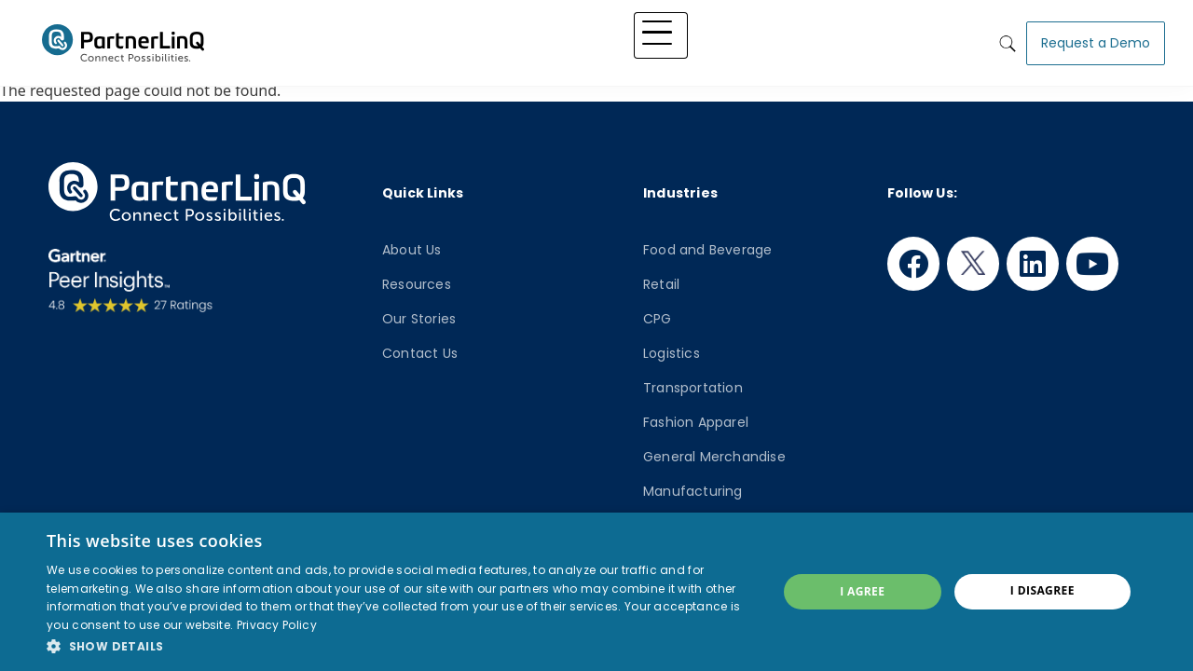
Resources (416, 284)
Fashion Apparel (695, 422)
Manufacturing (693, 491)
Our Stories (419, 318)
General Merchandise (714, 456)
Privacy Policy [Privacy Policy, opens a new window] (277, 625)
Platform (474, 39)
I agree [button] (862, 591)
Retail (661, 284)
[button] (401, 646)
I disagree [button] (1042, 590)
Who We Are (831, 39)
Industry (626, 39)
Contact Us (420, 353)
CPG (657, 318)
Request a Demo (1095, 39)
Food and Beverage (707, 249)
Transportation (693, 387)
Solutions (551, 39)
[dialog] (596, 592)
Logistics (671, 353)
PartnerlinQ (123, 40)
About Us (412, 249)
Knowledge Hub (722, 39)
